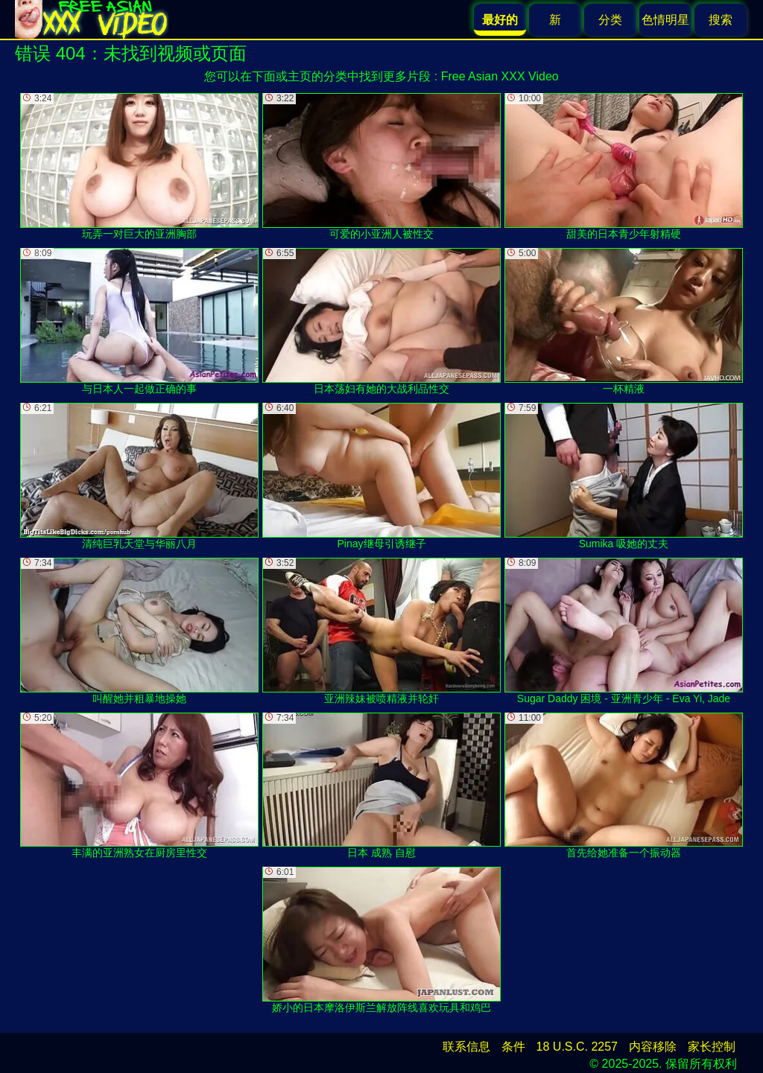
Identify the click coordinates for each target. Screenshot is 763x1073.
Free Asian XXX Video (500, 76)
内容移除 (653, 1046)
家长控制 (711, 1046)
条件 (513, 1046)
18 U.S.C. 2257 (577, 1046)
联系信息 (466, 1046)
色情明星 (665, 19)
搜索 (720, 19)
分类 (610, 19)
